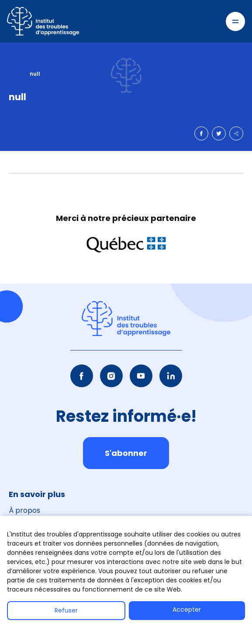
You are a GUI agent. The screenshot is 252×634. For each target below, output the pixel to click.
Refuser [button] (66, 610)
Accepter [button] (187, 609)
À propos (24, 510)
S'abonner (126, 453)
